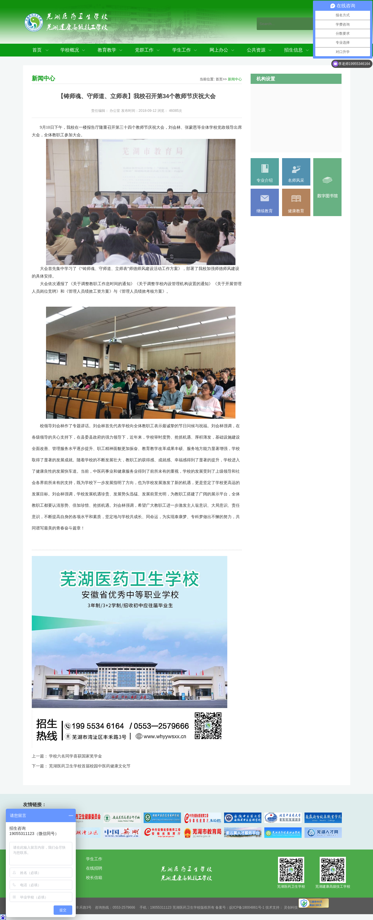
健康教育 (296, 211)
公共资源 (256, 49)
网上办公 (219, 49)
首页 (37, 49)
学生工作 (181, 49)
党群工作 (144, 49)
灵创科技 (291, 907)
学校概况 (69, 49)
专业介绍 (264, 180)
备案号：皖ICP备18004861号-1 (239, 907)
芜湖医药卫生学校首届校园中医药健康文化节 (90, 766)
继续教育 (264, 211)
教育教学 (107, 49)
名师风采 (296, 180)
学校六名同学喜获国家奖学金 (75, 756)
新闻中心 (235, 79)
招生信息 (293, 49)
